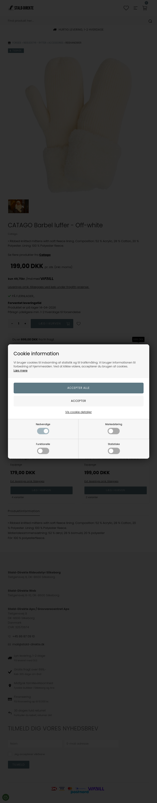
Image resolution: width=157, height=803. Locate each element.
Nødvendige (43, 428)
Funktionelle (43, 448)
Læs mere (21, 370)
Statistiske (114, 448)
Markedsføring (113, 428)
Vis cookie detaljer (78, 412)
